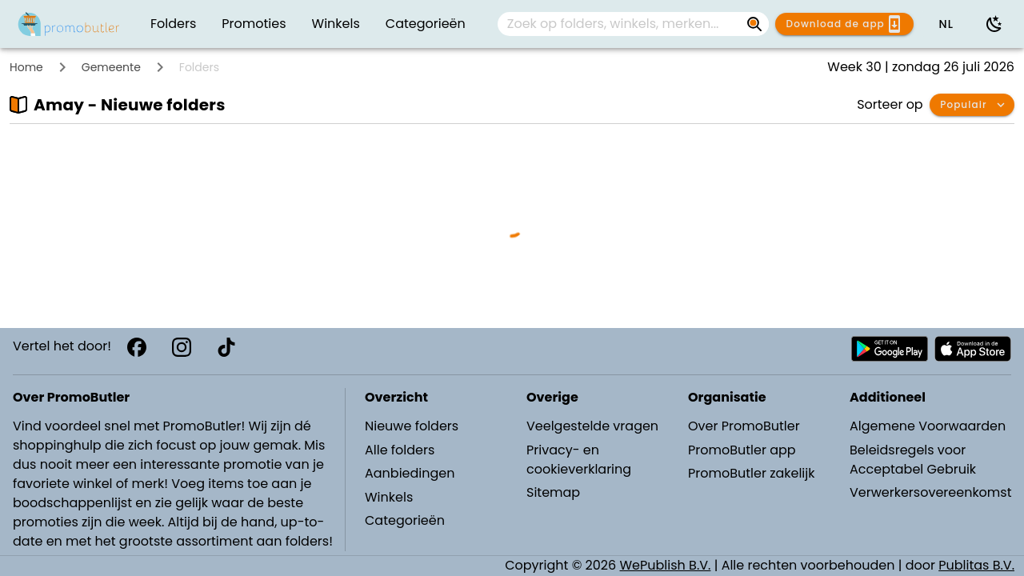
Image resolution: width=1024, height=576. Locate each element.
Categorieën (405, 520)
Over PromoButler (744, 426)
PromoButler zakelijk (751, 473)
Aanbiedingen (409, 473)
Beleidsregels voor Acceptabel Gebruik (913, 459)
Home (26, 67)
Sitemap (553, 492)
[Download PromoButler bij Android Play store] (889, 349)
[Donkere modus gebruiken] (994, 24)
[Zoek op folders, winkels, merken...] (620, 24)
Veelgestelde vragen (592, 426)
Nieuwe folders (411, 426)
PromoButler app (742, 450)
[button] (945, 24)
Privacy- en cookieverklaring (578, 459)
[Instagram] (182, 347)
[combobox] (633, 24)
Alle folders (399, 450)
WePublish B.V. (665, 565)
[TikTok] (226, 347)
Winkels (389, 497)
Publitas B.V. (976, 565)
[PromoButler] (69, 24)
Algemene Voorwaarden (928, 426)
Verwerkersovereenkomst (930, 492)
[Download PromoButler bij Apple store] (972, 349)
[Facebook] (137, 347)
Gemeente (111, 67)
